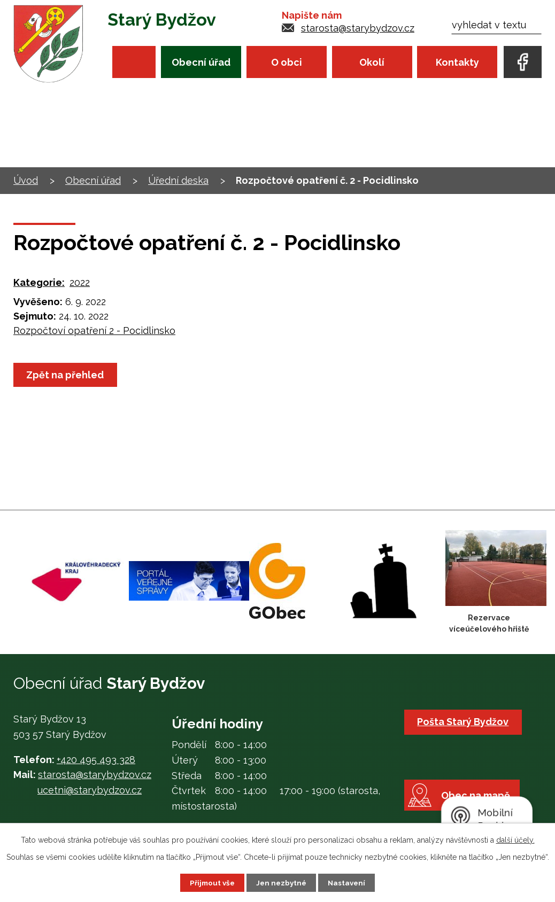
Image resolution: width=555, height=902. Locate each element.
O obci (286, 62)
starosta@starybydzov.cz (357, 28)
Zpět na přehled (66, 374)
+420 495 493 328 (96, 759)
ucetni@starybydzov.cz (89, 790)
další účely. (515, 839)
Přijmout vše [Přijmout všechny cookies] (210, 882)
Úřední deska (178, 180)
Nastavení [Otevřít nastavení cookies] (348, 882)
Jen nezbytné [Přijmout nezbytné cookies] (282, 882)
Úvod (134, 61)
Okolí (371, 62)
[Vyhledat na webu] (496, 24)
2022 (80, 282)
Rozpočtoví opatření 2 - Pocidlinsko (94, 330)
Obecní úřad (201, 62)
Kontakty (457, 62)
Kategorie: (39, 282)
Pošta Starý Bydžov (464, 721)
